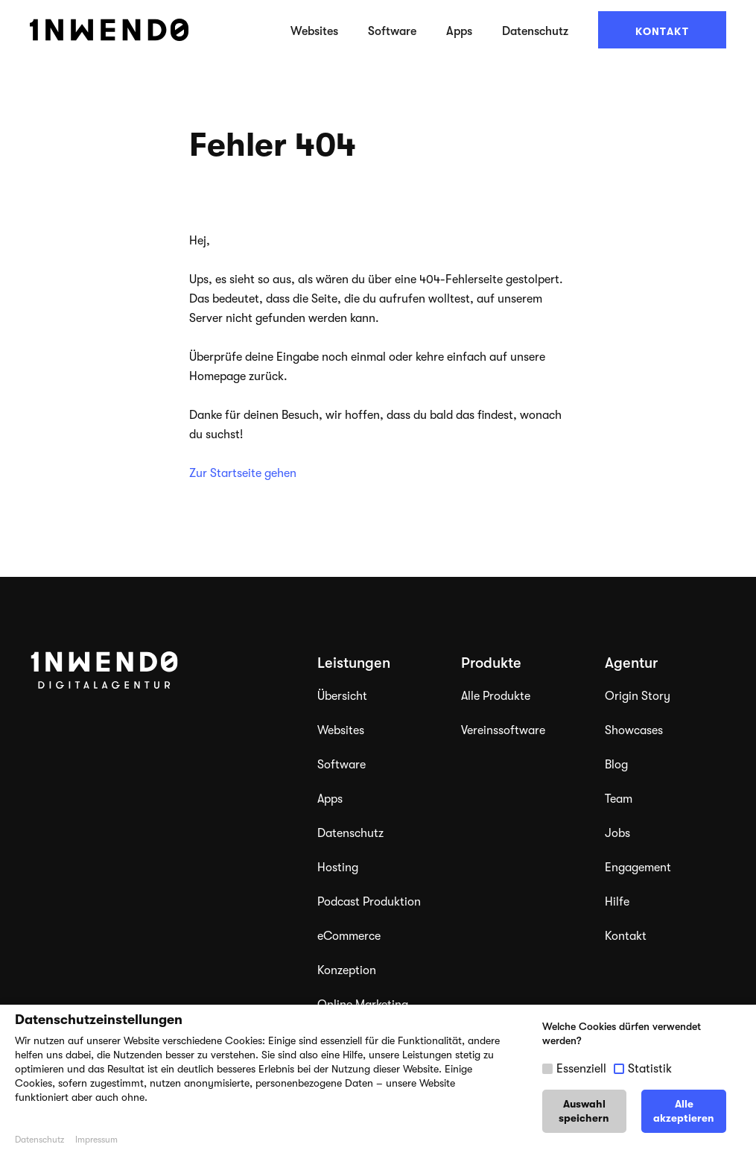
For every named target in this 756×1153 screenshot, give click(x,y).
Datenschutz (535, 31)
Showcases (634, 730)
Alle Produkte (495, 696)
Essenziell (581, 1068)
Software (392, 31)
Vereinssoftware (503, 730)
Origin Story (637, 696)
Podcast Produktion (369, 902)
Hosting (337, 867)
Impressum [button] (96, 1139)
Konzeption (346, 970)
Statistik (650, 1068)
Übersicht (342, 696)
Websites (314, 31)
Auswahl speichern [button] (584, 1111)
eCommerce (349, 936)
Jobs (617, 833)
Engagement (638, 867)
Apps (459, 31)
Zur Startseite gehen (242, 473)
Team (618, 799)
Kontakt (662, 31)
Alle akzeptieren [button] (683, 1111)
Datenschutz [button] (39, 1139)
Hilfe (617, 902)
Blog (616, 764)
